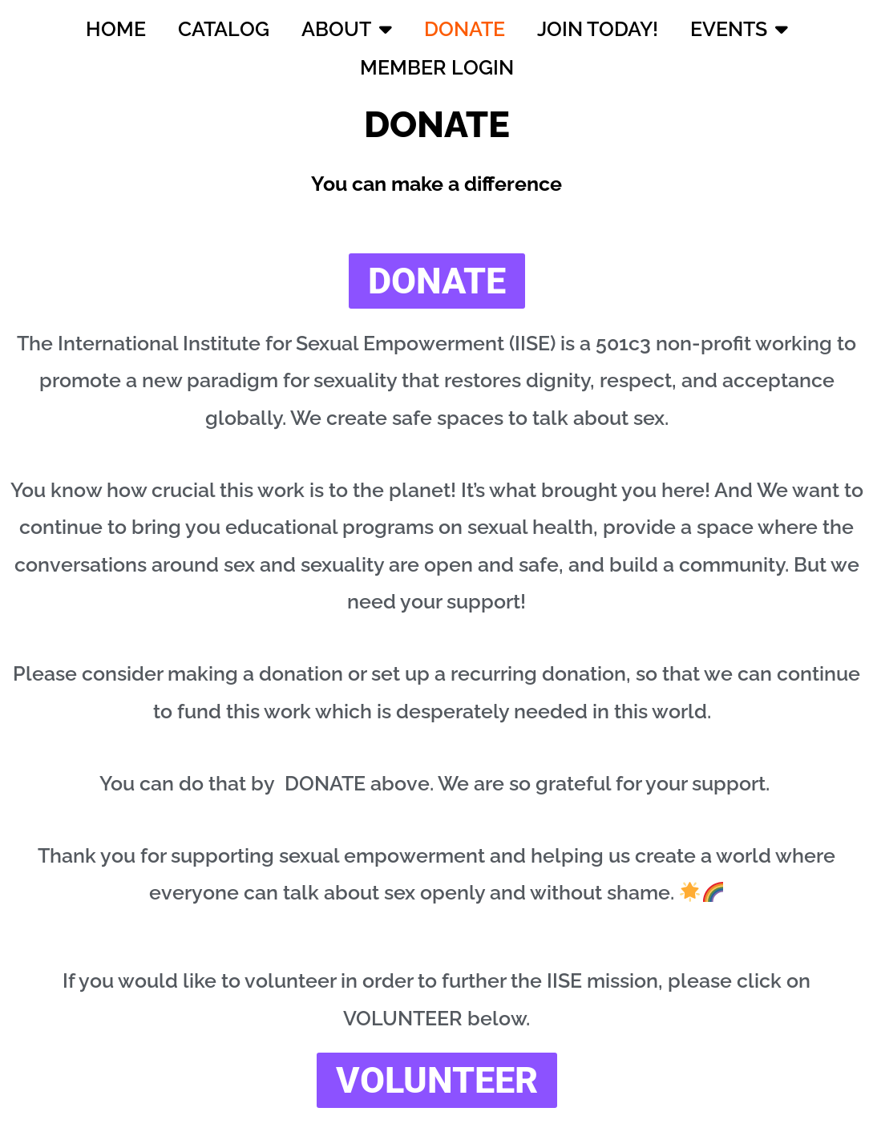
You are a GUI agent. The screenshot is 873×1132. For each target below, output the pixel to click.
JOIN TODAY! (597, 29)
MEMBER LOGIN (437, 67)
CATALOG (223, 29)
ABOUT (346, 28)
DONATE (464, 29)
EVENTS (739, 28)
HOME (116, 29)
